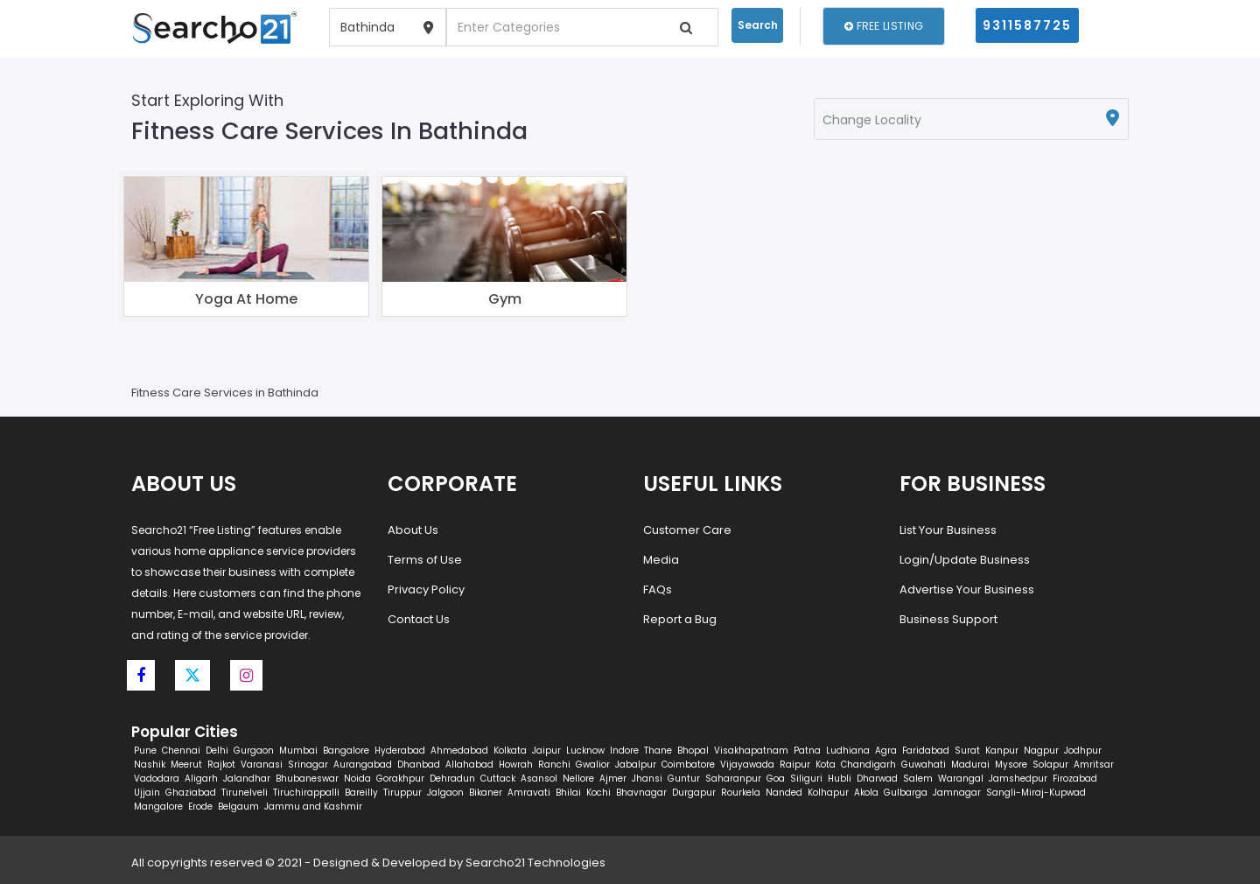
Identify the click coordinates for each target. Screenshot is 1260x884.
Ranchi (554, 764)
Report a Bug (680, 619)
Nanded (784, 792)
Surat (967, 750)
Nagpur (1041, 750)
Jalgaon (445, 792)
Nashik (149, 764)
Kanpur (1001, 750)
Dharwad (877, 778)
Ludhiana (848, 750)
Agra (886, 750)
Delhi (217, 750)
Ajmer (612, 778)
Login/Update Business (965, 559)
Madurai (970, 764)
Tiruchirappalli (306, 792)
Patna (807, 750)
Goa (775, 778)
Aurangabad (362, 764)
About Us (413, 530)
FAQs (657, 589)
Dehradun (452, 778)
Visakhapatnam (751, 750)
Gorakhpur (400, 778)
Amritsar (1094, 764)
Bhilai (568, 792)
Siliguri (806, 778)
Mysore (1011, 764)
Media (661, 559)
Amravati (529, 792)
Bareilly (361, 792)
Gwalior (593, 764)
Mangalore (158, 806)
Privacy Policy (426, 589)
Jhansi (647, 778)
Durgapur (694, 792)
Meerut (186, 764)
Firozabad (1075, 778)
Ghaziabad (190, 792)
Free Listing (883, 25)
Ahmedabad (459, 750)
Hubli (839, 778)
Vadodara (156, 778)
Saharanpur (733, 778)
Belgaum (238, 806)
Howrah (516, 764)
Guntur (684, 778)
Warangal (961, 778)
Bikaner (485, 792)
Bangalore (346, 750)
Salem (918, 778)
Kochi (598, 792)
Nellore (578, 778)
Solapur (1050, 764)
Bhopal (693, 750)
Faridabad (925, 750)
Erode (200, 806)
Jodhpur (1083, 750)
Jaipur (546, 750)
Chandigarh (868, 764)
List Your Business (948, 530)
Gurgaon (254, 750)
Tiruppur (402, 792)
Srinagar (308, 764)
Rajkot (221, 764)
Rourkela (740, 792)
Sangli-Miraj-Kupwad (1036, 792)
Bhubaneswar (307, 778)
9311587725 (1027, 25)
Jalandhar (246, 778)
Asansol (539, 778)
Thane (658, 750)
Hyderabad (399, 750)
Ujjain (147, 792)
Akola (866, 792)
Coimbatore (688, 764)
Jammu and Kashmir (313, 806)
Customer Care (687, 530)
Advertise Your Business (967, 589)
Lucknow (585, 750)
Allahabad (469, 764)
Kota (826, 764)
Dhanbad (418, 764)
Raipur (795, 764)
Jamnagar (957, 792)
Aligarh (201, 778)
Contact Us (419, 619)
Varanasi (262, 764)
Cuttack (497, 778)
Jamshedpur (1018, 778)
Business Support (949, 619)
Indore (624, 750)
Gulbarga (906, 792)
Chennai (181, 750)
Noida (357, 778)
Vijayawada (747, 764)
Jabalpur (635, 764)
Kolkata (510, 750)
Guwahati (923, 764)
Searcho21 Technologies (536, 862)
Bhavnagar (641, 792)
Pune (145, 750)
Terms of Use (425, 559)
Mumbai (298, 750)
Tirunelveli (244, 792)
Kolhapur (828, 792)
